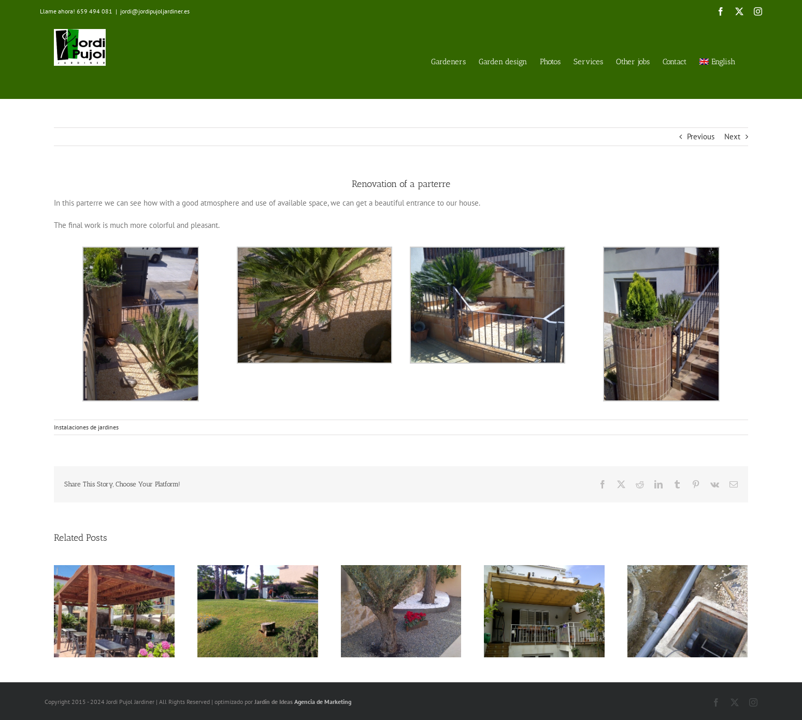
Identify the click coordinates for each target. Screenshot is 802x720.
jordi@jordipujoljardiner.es (155, 11)
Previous (700, 136)
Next (732, 136)
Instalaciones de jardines (86, 427)
